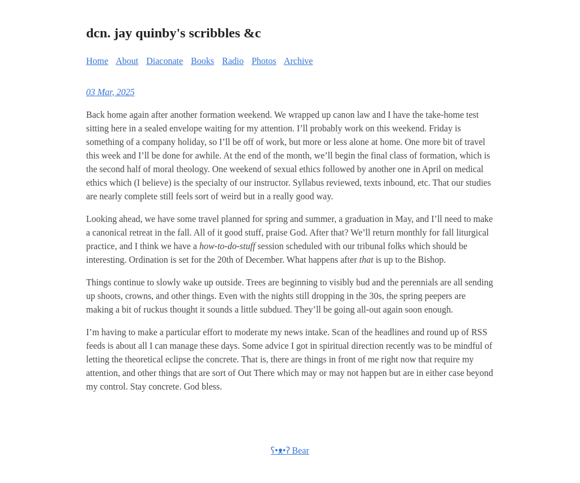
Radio (233, 61)
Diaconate (164, 61)
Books (202, 61)
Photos (263, 61)
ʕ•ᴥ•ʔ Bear (290, 450)
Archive (298, 61)
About (127, 61)
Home (97, 61)
